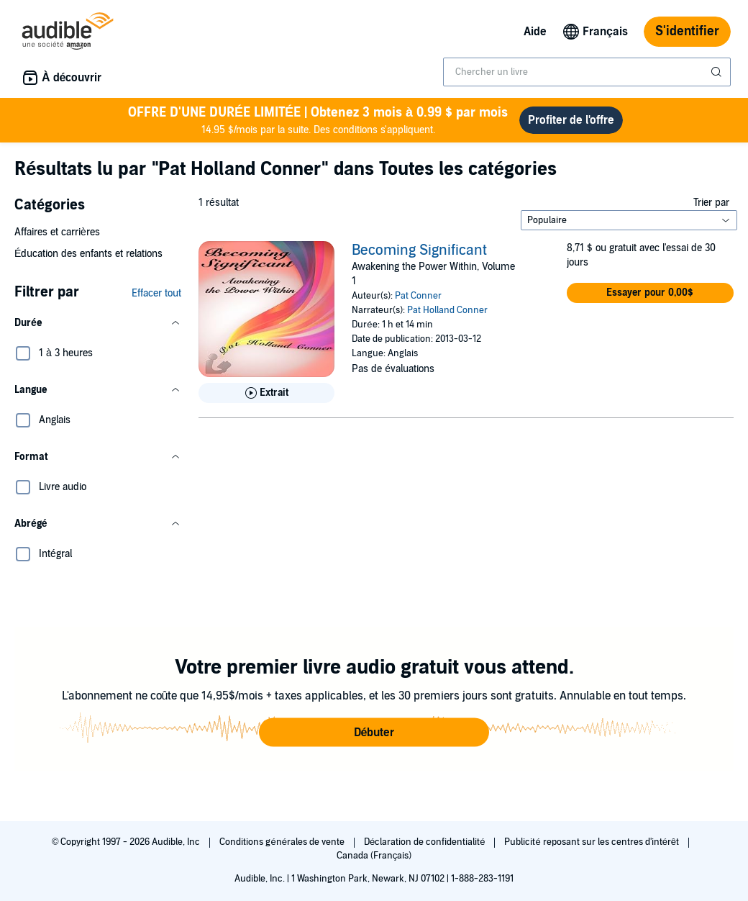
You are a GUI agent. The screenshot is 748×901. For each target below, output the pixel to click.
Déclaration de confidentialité (425, 842)
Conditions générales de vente (282, 842)
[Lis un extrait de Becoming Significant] (266, 393)
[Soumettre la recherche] (718, 72)
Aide (535, 31)
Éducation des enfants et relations (88, 254)
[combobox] (587, 72)
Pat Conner (418, 296)
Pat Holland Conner (447, 310)
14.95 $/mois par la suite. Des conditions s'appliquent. (318, 120)
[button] (97, 323)
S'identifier (687, 31)
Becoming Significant (419, 250)
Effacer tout (156, 293)
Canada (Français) (374, 855)
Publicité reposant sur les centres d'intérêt (592, 842)
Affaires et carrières (57, 232)
